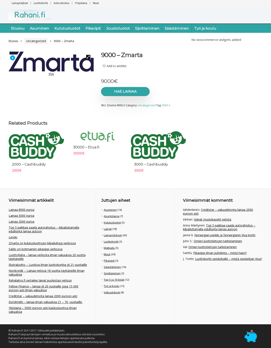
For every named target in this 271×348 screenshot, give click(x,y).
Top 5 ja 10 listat (114, 280)
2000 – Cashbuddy (29, 164)
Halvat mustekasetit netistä (212, 219)
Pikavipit (93, 28)
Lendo (13, 237)
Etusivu (18, 28)
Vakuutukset (112, 292)
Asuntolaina (111, 216)
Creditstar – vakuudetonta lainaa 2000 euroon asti (43, 296)
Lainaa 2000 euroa (21, 222)
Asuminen (39, 28)
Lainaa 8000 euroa (21, 210)
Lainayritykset (20, 3)
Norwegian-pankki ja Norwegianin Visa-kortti (224, 235)
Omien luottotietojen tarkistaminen (218, 241)
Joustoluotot (118, 28)
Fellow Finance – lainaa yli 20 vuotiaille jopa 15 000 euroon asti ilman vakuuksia (43, 288)
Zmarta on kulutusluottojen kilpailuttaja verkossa (42, 243)
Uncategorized (36, 41)
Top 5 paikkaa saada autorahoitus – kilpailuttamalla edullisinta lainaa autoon (44, 229)
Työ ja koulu (205, 28)
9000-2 (166, 105)
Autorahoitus (61, 3)
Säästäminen (177, 28)
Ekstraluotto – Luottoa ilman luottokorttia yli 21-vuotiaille (48, 265)
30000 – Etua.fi (86, 147)
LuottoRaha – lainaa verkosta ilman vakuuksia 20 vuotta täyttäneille (47, 257)
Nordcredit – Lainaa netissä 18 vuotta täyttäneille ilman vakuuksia (46, 272)
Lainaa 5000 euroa (21, 216)
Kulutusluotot (67, 28)
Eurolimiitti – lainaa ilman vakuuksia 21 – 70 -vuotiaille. (46, 302)
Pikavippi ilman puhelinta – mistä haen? (220, 253)
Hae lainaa (125, 91)
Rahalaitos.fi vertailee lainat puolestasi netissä (40, 280)
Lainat (108, 229)
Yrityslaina (81, 3)
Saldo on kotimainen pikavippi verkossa (35, 249)
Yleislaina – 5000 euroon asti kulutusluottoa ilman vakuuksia (43, 310)
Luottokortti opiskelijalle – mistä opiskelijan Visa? (228, 259)
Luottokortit (41, 3)
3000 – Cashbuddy (151, 164)
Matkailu (109, 248)
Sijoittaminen (147, 28)
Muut (96, 3)
